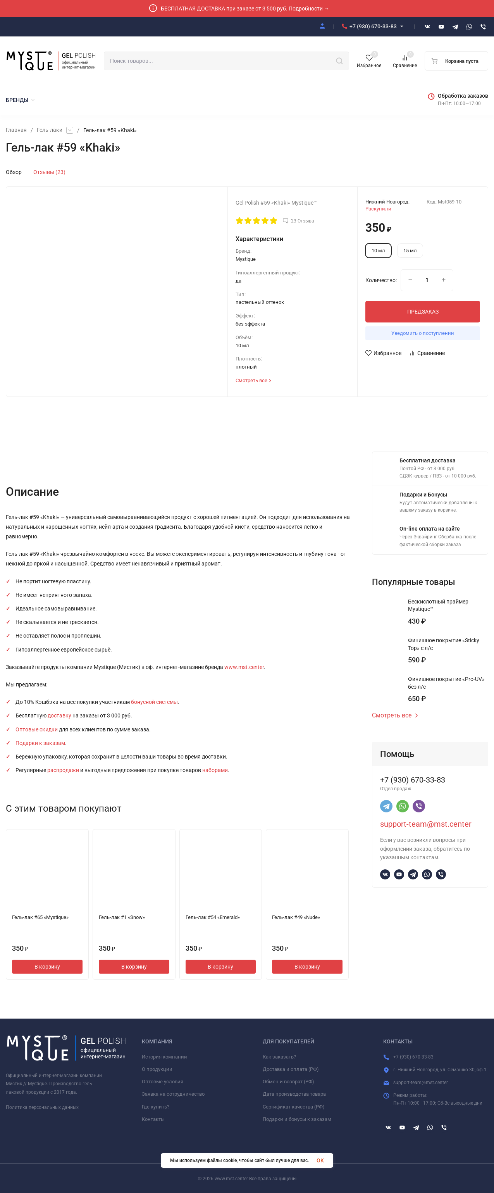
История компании (164, 1057)
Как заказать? (279, 1057)
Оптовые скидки (36, 729)
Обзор (14, 172)
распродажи (63, 770)
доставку (59, 715)
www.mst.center (244, 667)
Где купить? (155, 1107)
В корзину (47, 967)
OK (320, 1160)
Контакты (153, 1119)
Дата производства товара (294, 1094)
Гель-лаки (49, 130)
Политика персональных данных (42, 1107)
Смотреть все (395, 715)
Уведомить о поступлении (422, 333)
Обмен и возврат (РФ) (288, 1081)
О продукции (157, 1069)
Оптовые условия (162, 1081)
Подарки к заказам (40, 743)
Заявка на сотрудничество (173, 1094)
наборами (215, 770)
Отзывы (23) (49, 172)
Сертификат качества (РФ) (294, 1107)
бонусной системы (154, 702)
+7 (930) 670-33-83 (373, 26)
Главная (16, 130)
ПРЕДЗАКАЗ (423, 312)
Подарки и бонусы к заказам (297, 1119)
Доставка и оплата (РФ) (291, 1069)
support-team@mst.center (426, 824)
